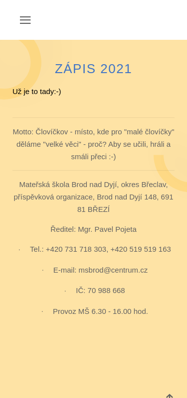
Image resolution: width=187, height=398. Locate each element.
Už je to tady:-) (36, 91)
